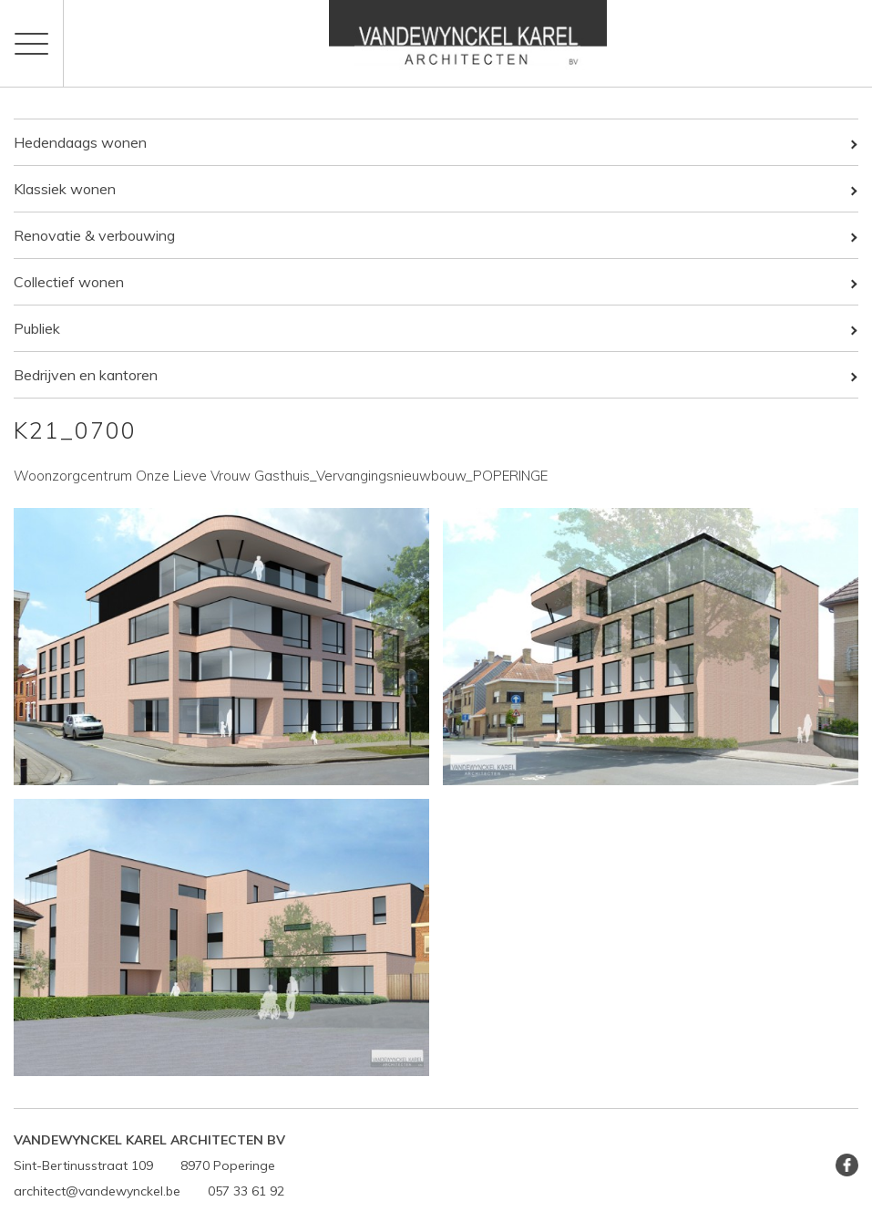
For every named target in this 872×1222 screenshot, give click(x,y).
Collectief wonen (69, 282)
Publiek (37, 328)
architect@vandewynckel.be (97, 1191)
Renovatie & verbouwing (94, 235)
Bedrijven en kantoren (86, 375)
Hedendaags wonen (80, 142)
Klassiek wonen (65, 189)
